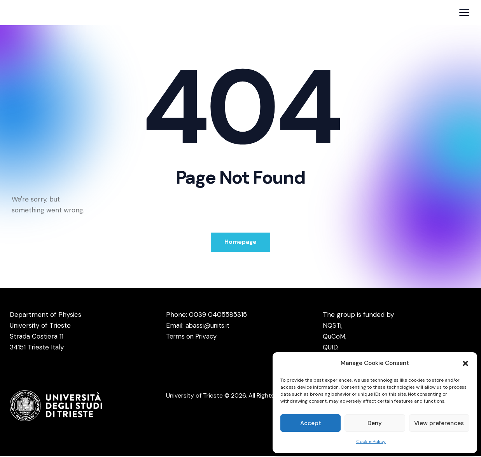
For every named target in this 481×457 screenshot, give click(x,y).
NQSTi (332, 326)
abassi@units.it (207, 326)
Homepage (240, 242)
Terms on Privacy (193, 337)
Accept (310, 423)
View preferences (439, 423)
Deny (374, 423)
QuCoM (334, 337)
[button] (465, 363)
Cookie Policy (371, 441)
